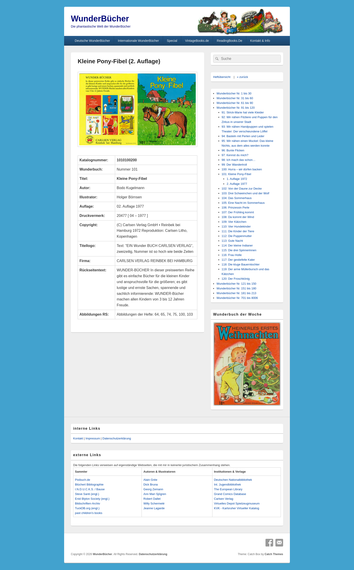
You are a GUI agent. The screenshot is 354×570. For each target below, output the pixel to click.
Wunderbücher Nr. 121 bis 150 (236, 283)
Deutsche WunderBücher (92, 40)
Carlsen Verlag (223, 498)
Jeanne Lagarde (154, 508)
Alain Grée (150, 479)
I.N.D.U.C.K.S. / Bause (90, 489)
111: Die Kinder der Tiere (238, 231)
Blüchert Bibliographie (89, 484)
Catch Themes (274, 554)
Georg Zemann (153, 489)
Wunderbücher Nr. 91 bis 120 (236, 107)
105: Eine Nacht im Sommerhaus (243, 202)
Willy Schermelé (153, 503)
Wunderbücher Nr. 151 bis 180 (236, 288)
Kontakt (78, 438)
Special (172, 40)
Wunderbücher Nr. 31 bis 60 (235, 98)
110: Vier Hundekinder (236, 226)
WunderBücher (100, 18)
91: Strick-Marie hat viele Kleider (243, 112)
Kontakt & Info (260, 40)
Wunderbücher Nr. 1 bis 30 (234, 93)
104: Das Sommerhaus (237, 198)
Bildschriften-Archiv (87, 503)
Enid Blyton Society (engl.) (92, 498)
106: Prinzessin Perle (235, 207)
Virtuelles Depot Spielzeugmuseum (237, 503)
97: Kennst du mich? (235, 155)
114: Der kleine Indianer (237, 245)
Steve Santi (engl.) (87, 494)
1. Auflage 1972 (237, 179)
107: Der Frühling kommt (238, 212)
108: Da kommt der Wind (238, 217)
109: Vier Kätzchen (234, 221)
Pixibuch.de (82, 479)
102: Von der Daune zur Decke (242, 188)
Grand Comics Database (230, 494)
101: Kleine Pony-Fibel (236, 174)
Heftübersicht (222, 77)
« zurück (242, 77)
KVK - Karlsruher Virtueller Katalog (236, 508)
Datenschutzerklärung (116, 438)
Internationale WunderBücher (138, 40)
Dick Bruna (150, 484)
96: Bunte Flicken (233, 150)
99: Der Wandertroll (234, 164)
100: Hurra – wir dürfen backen (242, 169)
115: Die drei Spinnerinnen (239, 250)
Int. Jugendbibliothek (227, 484)
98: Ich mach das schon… (239, 160)
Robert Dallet (152, 498)
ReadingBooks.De (229, 40)
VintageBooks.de (197, 40)
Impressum (93, 438)
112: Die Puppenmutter (237, 236)
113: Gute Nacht (232, 240)
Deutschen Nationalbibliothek (233, 479)
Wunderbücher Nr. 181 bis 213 (236, 293)
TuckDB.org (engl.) (87, 508)
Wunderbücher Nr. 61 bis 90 (235, 103)
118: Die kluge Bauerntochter (241, 264)
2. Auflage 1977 (237, 183)
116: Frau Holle (232, 255)
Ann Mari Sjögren (154, 494)
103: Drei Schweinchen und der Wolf (245, 193)
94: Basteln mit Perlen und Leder (243, 136)
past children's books (88, 513)
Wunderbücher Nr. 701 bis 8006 (237, 298)
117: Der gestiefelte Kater (238, 259)
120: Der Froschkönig (236, 278)
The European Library (228, 489)
